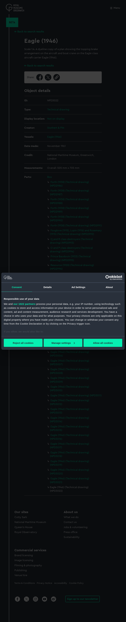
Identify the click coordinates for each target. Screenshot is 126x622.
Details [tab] (47, 287)
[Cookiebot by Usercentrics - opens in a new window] (108, 277)
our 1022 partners (24, 304)
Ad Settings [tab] (78, 287)
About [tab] (109, 287)
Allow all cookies (103, 342)
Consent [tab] (17, 287)
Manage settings (63, 342)
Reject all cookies (23, 342)
